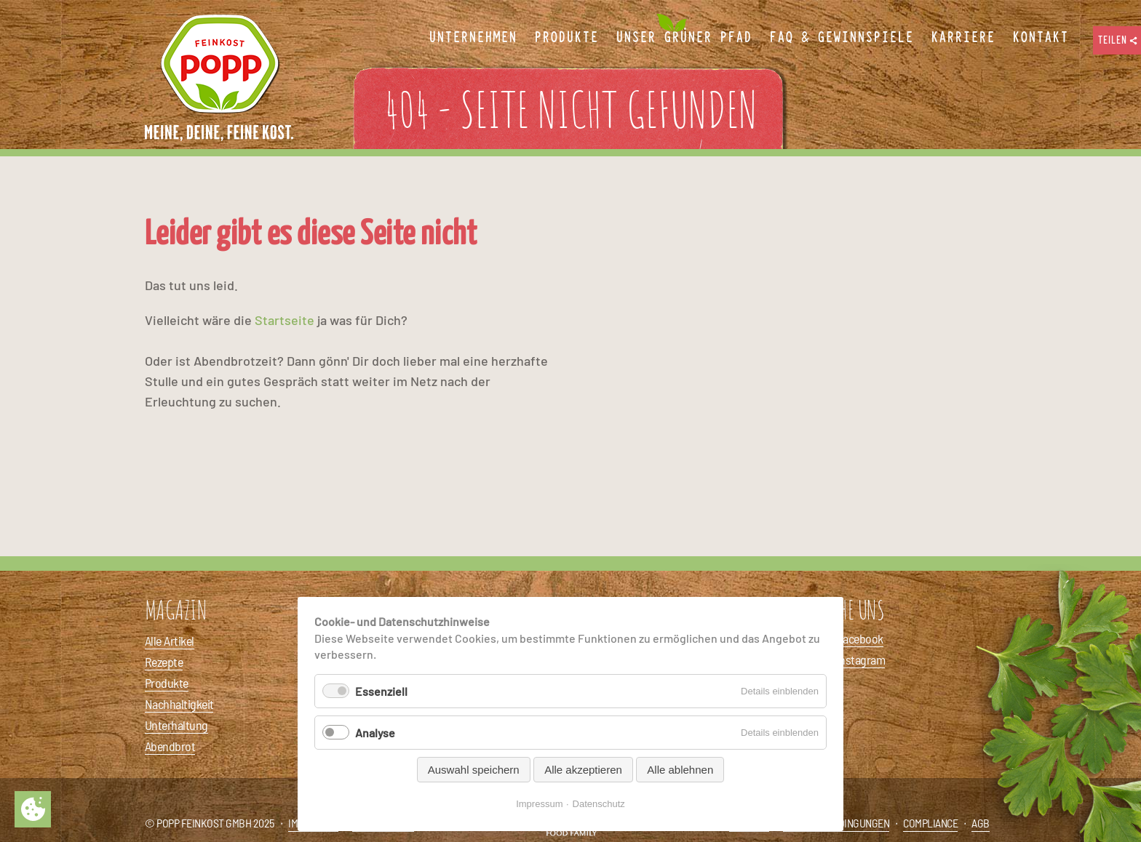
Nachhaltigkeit (179, 704)
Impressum (539, 803)
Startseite (284, 320)
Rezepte (164, 662)
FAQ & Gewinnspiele (841, 38)
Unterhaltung (176, 725)
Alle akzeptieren (583, 769)
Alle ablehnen (680, 769)
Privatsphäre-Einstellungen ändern (33, 809)
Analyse (375, 732)
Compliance (930, 823)
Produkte (166, 683)
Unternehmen (473, 38)
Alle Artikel (169, 641)
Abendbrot (170, 746)
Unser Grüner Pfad (684, 38)
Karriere (963, 38)
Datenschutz (599, 803)
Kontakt (1040, 38)
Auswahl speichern (474, 769)
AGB (980, 823)
